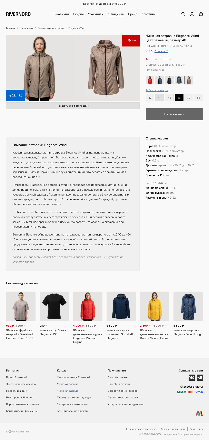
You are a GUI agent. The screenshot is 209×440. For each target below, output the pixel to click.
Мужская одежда (67, 384)
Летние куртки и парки (51, 28)
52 (198, 97)
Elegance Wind (76, 28)
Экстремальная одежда (21, 384)
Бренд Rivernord (16, 377)
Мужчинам (95, 14)
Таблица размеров (157, 90)
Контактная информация (22, 411)
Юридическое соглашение (141, 429)
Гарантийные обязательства (125, 397)
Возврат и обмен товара (123, 391)
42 (149, 97)
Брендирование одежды (72, 411)
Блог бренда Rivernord (20, 397)
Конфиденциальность (172, 429)
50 (188, 97)
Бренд (132, 14)
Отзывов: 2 (161, 51)
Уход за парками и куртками (125, 404)
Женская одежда (67, 391)
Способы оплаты (118, 377)
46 (169, 97)
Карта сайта (196, 429)
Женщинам (116, 14)
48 (179, 97)
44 (159, 97)
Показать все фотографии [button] (73, 106)
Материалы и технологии (73, 404)
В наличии (61, 14)
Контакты (148, 14)
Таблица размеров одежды (74, 397)
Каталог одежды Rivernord (73, 377)
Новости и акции (16, 391)
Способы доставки (119, 384)
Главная (10, 28)
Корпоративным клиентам (22, 404)
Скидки (78, 14)
